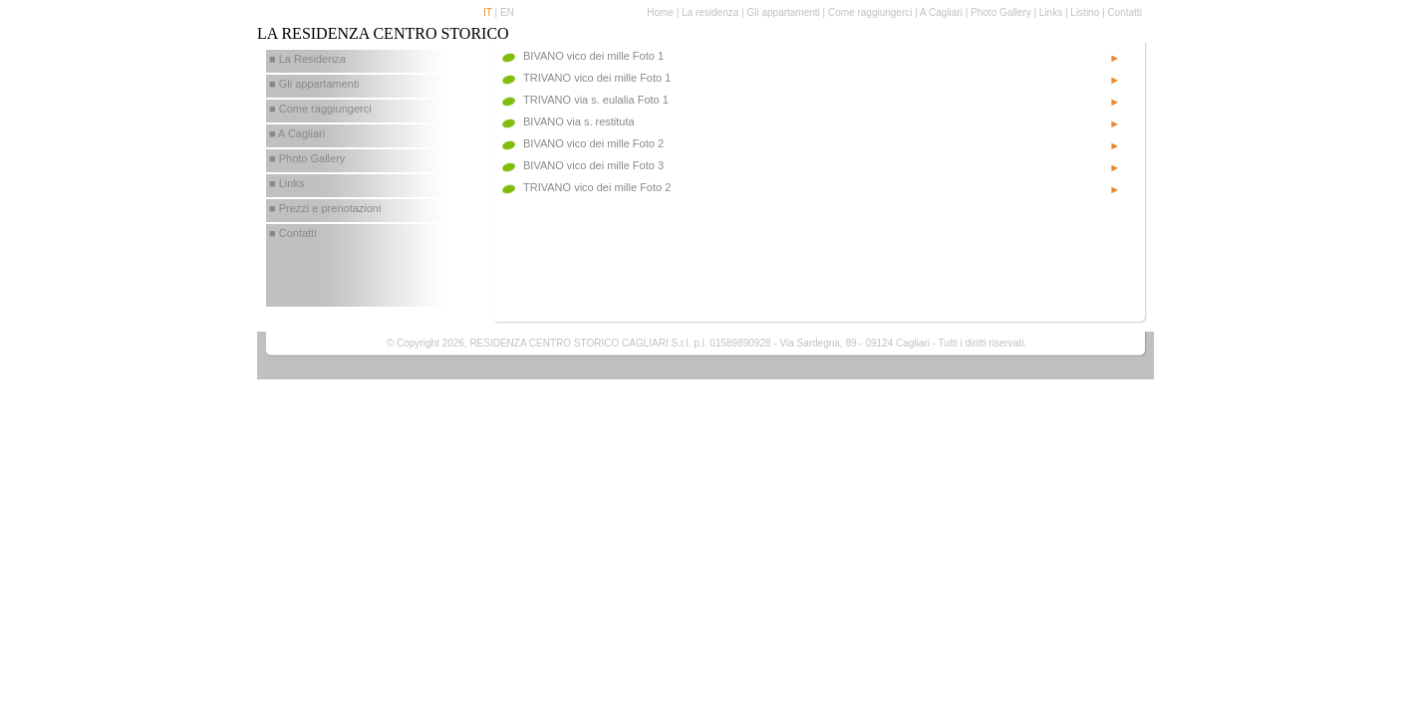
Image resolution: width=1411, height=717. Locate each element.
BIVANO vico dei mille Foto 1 (593, 56)
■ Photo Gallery (307, 158)
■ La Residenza (307, 59)
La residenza (710, 12)
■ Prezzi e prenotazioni (325, 208)
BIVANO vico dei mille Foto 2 (593, 143)
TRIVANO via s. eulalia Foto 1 (596, 100)
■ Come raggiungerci (320, 109)
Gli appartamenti (782, 12)
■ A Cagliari (297, 133)
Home (660, 12)
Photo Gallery (1001, 12)
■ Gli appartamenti (314, 84)
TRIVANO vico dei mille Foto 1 (597, 78)
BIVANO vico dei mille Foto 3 (593, 165)
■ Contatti (293, 233)
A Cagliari (941, 12)
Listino (1084, 12)
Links (1050, 12)
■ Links (286, 183)
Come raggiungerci (870, 12)
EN (507, 12)
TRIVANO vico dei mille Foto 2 (597, 187)
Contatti (1124, 12)
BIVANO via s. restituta (579, 121)
